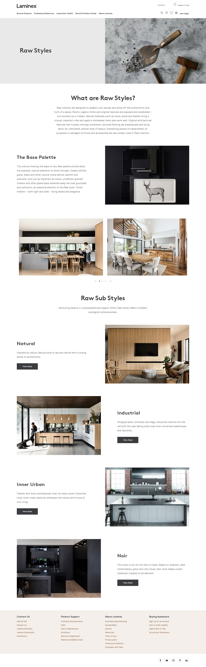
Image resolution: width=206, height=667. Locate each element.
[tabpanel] (61, 247)
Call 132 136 (22, 621)
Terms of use (110, 636)
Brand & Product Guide (86, 13)
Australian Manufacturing (116, 621)
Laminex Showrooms (25, 632)
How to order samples (158, 625)
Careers (161, 5)
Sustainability (111, 625)
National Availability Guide (72, 640)
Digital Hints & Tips (157, 629)
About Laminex (105, 13)
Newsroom (109, 632)
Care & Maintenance (69, 629)
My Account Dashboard (159, 632)
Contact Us (22, 625)
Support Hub (181, 5)
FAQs (63, 625)
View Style (27, 366)
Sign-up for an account (159, 621)
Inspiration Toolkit (64, 13)
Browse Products (24, 13)
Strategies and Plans (114, 647)
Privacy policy (111, 640)
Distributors (22, 636)
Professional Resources (44, 13)
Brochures (65, 632)
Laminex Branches (25, 629)
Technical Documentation (72, 621)
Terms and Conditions (114, 644)
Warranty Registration (70, 636)
